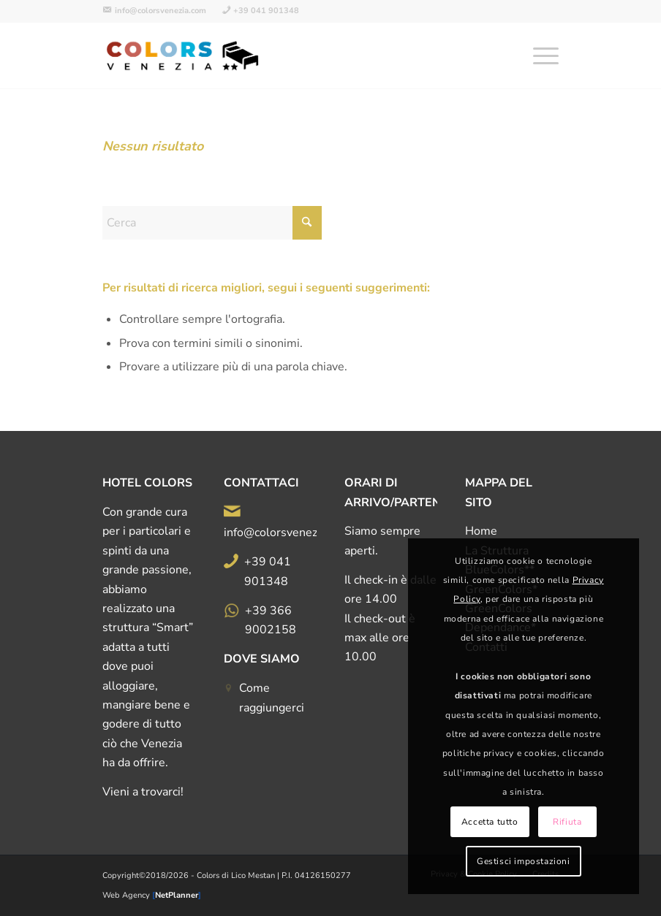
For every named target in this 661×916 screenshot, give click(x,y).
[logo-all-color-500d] (183, 55)
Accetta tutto (489, 822)
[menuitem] (158, 11)
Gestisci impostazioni (523, 861)
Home (481, 531)
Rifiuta (567, 822)
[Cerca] (212, 223)
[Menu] (538, 55)
